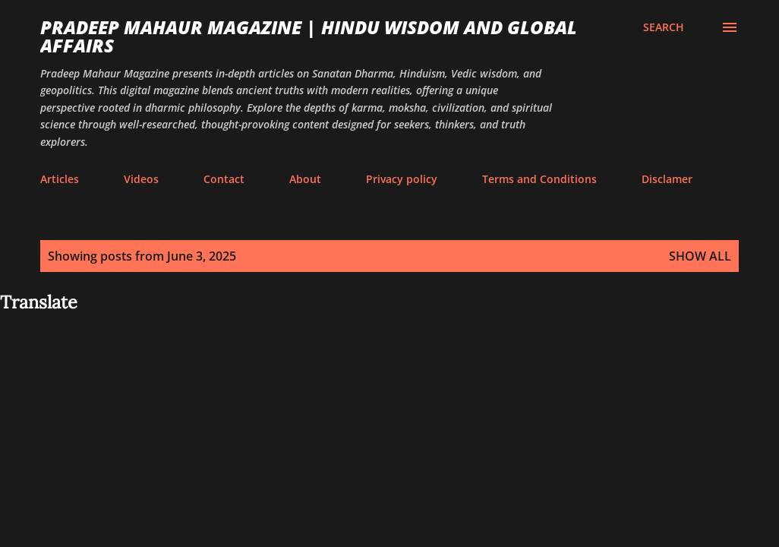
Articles (59, 179)
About (305, 179)
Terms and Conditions (539, 179)
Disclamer (667, 179)
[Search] (663, 27)
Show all (700, 256)
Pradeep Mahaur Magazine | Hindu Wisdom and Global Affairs (308, 36)
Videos (141, 179)
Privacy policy (401, 179)
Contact (223, 179)
